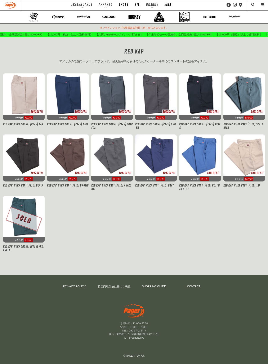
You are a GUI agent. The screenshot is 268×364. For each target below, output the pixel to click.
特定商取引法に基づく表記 (114, 286)
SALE (168, 4)
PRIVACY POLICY (74, 286)
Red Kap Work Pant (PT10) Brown (68, 185)
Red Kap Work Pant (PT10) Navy (154, 185)
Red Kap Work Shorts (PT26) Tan (23, 124)
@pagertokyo (136, 337)
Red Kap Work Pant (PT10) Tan (241, 185)
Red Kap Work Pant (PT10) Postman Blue (199, 187)
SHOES (123, 4)
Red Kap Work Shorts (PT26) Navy (67, 124)
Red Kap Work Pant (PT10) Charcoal (111, 187)
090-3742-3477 (137, 330)
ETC (137, 4)
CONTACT (193, 286)
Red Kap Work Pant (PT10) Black (23, 185)
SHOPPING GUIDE (154, 286)
